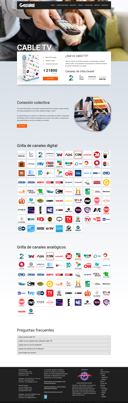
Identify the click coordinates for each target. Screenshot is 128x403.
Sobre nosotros (62, 5)
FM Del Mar (89, 5)
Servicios (73, 5)
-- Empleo (103, 396)
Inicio (53, 5)
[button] (64, 337)
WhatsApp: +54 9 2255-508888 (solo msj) (29, 394)
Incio (101, 370)
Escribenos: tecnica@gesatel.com (27, 397)
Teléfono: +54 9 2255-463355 (26, 396)
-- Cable (102, 375)
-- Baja (102, 394)
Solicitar (50, 78)
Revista (97, 5)
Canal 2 (80, 5)
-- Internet (103, 379)
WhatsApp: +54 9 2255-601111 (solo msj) (29, 378)
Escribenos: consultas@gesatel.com (28, 381)
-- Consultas (104, 389)
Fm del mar (103, 383)
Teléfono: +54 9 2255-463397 (26, 380)
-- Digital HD (104, 377)
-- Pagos (102, 393)
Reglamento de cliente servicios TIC (53, 392)
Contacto (104, 5)
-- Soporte (103, 391)
